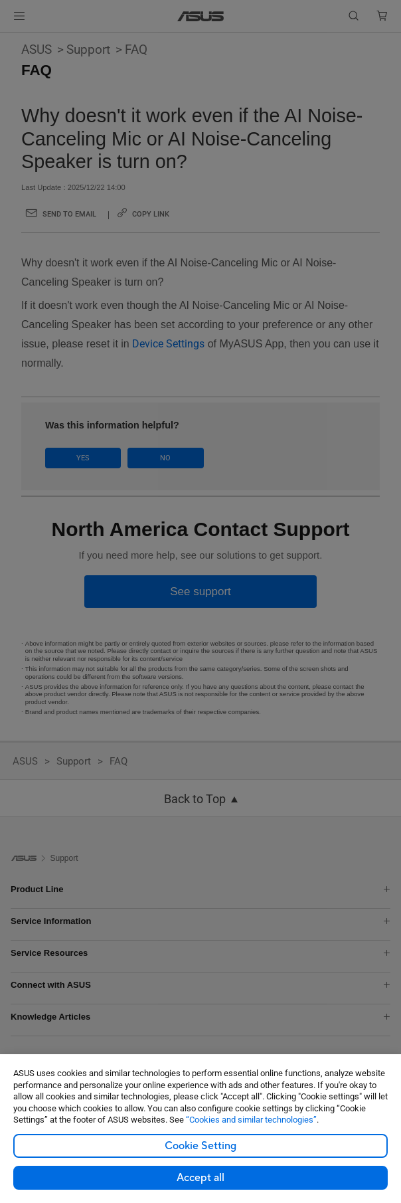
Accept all (200, 1177)
